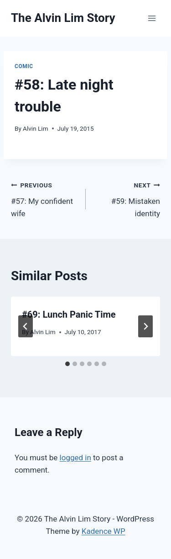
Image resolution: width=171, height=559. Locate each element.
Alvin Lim (35, 128)
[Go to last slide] (25, 326)
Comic (24, 66)
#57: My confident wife (44, 198)
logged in (75, 457)
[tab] (67, 364)
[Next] (145, 326)
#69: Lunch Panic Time (69, 314)
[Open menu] (151, 18)
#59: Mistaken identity (127, 198)
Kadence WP (103, 531)
